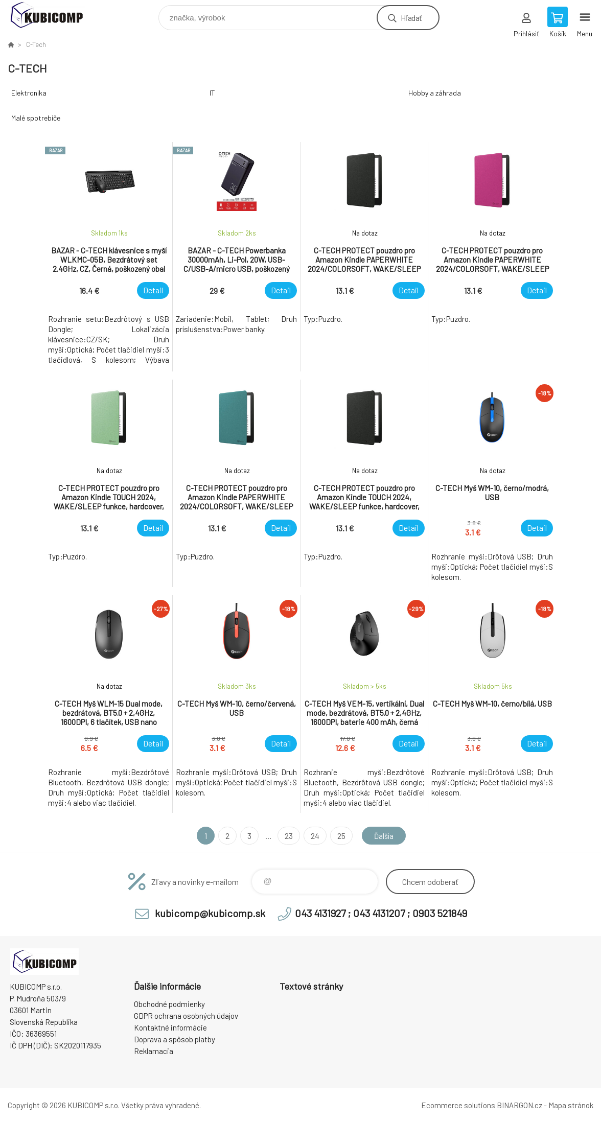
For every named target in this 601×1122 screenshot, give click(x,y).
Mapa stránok (570, 1105)
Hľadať (411, 17)
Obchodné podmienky (169, 1004)
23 (287, 835)
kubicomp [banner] (53, 15)
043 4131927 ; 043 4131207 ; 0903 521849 (381, 913)
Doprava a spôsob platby (174, 1039)
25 (339, 835)
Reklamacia (153, 1051)
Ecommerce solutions (458, 1105)
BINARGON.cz (519, 1105)
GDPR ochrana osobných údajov (186, 1015)
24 (313, 835)
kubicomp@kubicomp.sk (210, 913)
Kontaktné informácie (170, 1027)
